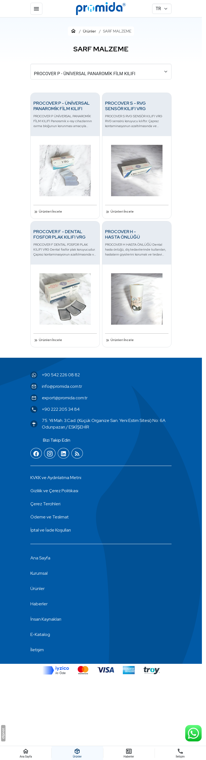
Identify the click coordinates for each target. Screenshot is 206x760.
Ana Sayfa (40, 558)
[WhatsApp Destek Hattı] (193, 733)
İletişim (37, 650)
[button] (45, 504)
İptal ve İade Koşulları (50, 530)
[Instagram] (50, 453)
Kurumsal (39, 573)
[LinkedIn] (63, 453)
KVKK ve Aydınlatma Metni (55, 477)
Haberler (39, 604)
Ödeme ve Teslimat (49, 517)
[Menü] (36, 9)
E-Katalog (40, 634)
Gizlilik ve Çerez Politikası (54, 491)
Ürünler (37, 588)
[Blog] (77, 453)
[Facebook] (36, 453)
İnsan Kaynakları (45, 619)
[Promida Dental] (101, 8)
